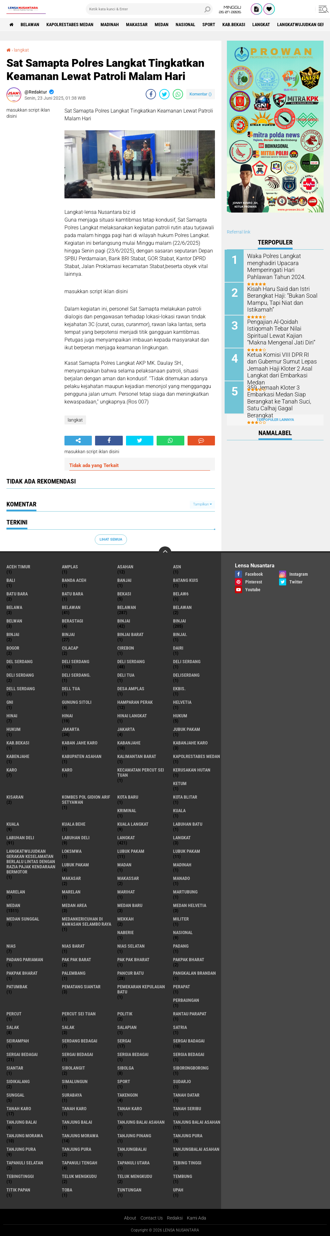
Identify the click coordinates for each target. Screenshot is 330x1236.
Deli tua (125, 674)
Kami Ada (196, 1218)
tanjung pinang (134, 1135)
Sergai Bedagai (77, 1054)
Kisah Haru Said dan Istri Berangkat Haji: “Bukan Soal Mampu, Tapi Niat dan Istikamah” (281, 298)
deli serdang (75, 661)
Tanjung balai (77, 1121)
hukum (180, 715)
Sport (211, 24)
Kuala (12, 823)
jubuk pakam (186, 729)
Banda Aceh (74, 580)
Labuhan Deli (76, 837)
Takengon (127, 1094)
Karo (67, 769)
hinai (11, 715)
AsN (177, 566)
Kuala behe (73, 823)
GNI (9, 701)
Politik (124, 1013)
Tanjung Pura (76, 1148)
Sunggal (15, 1094)
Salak (68, 1027)
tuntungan (129, 1189)
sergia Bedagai (133, 1054)
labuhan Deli (20, 837)
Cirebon (125, 647)
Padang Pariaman (24, 959)
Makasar (71, 878)
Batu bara (17, 593)
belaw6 (181, 593)
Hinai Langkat (132, 715)
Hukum (13, 729)
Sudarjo (182, 1081)
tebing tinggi (187, 1162)
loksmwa (72, 850)
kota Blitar (185, 796)
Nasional (188, 24)
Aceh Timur (18, 566)
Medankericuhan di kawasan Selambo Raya (86, 921)
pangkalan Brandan (194, 972)
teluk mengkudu (79, 1176)
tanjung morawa (24, 1135)
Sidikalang (18, 1081)
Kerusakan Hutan (191, 769)
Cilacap (70, 647)
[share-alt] (78, 440)
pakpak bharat (188, 959)
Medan (163, 24)
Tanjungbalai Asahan (196, 1148)
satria (180, 1027)
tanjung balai (21, 1121)
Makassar (138, 24)
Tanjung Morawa (80, 1135)
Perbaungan (186, 999)
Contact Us (152, 1218)
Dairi (178, 647)
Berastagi (72, 620)
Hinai (67, 715)
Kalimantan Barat (136, 756)
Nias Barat (73, 945)
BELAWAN (30, 24)
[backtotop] (165, 552)
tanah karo (18, 1108)
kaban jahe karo (79, 742)
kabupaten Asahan (82, 756)
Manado (181, 878)
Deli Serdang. (76, 674)
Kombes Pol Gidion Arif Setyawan (86, 799)
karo (11, 769)
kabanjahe (129, 742)
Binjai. (180, 634)
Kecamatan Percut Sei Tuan (140, 772)
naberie (125, 932)
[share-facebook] (151, 94)
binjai (123, 620)
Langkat (182, 837)
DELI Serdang (186, 661)
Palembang (73, 972)
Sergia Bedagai (188, 1054)
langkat (264, 24)
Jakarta (126, 729)
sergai (124, 1040)
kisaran (15, 796)
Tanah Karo (129, 1108)
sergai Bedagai (22, 1054)
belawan (71, 607)
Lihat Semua (111, 539)
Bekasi (124, 593)
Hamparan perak (135, 701)
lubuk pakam (130, 850)
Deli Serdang (131, 661)
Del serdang (19, 661)
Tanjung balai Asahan (196, 1121)
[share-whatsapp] (178, 94)
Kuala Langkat (133, 823)
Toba (67, 1189)
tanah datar (186, 1094)
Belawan (126, 607)
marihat (126, 891)
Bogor (12, 647)
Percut (14, 1013)
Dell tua (71, 688)
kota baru (127, 796)
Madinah (111, 24)
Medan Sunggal (22, 918)
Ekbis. (179, 688)
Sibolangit (73, 1067)
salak (12, 1027)
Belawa (14, 607)
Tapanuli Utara (133, 1162)
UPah (178, 1189)
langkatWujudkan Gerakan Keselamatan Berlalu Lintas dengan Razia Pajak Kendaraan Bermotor (30, 861)
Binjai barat (130, 634)
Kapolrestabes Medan (70, 24)
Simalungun (75, 1081)
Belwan (14, 620)
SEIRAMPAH (17, 1040)
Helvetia (182, 701)
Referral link (238, 231)
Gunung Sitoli (77, 701)
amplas (70, 566)
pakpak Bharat (22, 972)
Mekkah (125, 918)
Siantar (14, 1067)
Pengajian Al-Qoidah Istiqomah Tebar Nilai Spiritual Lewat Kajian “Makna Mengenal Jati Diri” (283, 331)
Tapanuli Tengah (79, 1162)
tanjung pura (187, 1135)
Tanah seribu (187, 1108)
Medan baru (129, 905)
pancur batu (130, 972)
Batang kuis (185, 580)
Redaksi (175, 1218)
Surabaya (72, 1094)
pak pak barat (76, 959)
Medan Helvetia (189, 905)
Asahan (125, 566)
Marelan (71, 891)
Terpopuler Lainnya (275, 418)
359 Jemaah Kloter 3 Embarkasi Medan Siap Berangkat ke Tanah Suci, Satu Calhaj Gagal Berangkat (283, 396)
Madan (124, 864)
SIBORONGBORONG (191, 1067)
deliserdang (186, 674)
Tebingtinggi (20, 1176)
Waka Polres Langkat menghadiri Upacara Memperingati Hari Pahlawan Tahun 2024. (282, 266)
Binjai (179, 620)
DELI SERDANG (20, 674)
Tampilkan (202, 504)
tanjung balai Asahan (141, 1121)
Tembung (182, 1176)
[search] (149, 9)
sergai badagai (189, 1040)
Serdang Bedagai (79, 1040)
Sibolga (125, 1067)
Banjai (124, 580)
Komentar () (200, 94)
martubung (185, 891)
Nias (11, 945)
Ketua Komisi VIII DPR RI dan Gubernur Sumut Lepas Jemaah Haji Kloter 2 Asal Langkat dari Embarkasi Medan (282, 367)
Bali (10, 580)
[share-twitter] (164, 94)
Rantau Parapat (190, 1013)
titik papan (18, 1189)
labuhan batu (187, 823)
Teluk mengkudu (134, 1176)
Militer (181, 918)
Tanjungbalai (132, 1148)
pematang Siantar (81, 986)
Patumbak (16, 986)
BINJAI (68, 634)
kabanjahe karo (190, 742)
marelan (15, 891)
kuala (179, 810)
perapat (181, 986)
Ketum (180, 783)
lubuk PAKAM (186, 850)
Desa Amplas (130, 688)
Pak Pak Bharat (133, 959)
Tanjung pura (21, 1148)
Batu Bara (72, 593)
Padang (181, 945)
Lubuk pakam (75, 864)
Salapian (127, 1027)
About (130, 1218)
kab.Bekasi (236, 24)
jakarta (70, 729)
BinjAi (12, 634)
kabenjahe (17, 756)
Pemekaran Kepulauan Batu (141, 989)
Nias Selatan (131, 945)
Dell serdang (20, 688)
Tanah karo (74, 1108)
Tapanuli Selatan (24, 1162)
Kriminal (126, 810)
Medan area (74, 905)
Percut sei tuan (79, 1013)
